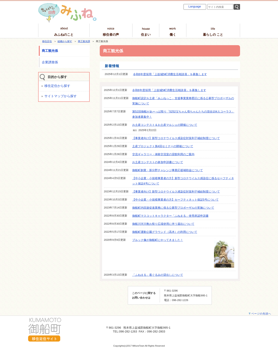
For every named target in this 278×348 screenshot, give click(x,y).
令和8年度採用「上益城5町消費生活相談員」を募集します (170, 74)
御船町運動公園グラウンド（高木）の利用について (164, 231)
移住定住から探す (57, 86)
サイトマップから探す (60, 96)
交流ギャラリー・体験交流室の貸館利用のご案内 (163, 154)
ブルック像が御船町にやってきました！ (157, 240)
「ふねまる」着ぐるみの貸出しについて (157, 274)
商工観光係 (50, 50)
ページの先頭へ (261, 313)
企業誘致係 (50, 62)
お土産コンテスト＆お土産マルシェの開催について (164, 124)
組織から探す (65, 41)
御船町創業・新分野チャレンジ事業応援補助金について (167, 170)
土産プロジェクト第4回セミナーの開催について (162, 146)
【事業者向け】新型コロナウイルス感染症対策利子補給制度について (176, 138)
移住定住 (47, 41)
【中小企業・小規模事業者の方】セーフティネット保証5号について (175, 199)
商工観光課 (84, 41)
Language (194, 6)
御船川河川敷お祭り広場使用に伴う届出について (163, 223)
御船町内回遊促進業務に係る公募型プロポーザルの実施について (173, 207)
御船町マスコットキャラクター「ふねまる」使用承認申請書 (170, 215)
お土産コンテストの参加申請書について (157, 162)
